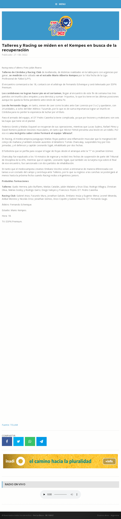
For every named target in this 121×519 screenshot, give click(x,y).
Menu (60, 4)
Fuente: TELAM (10, 424)
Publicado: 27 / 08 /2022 (15, 54)
